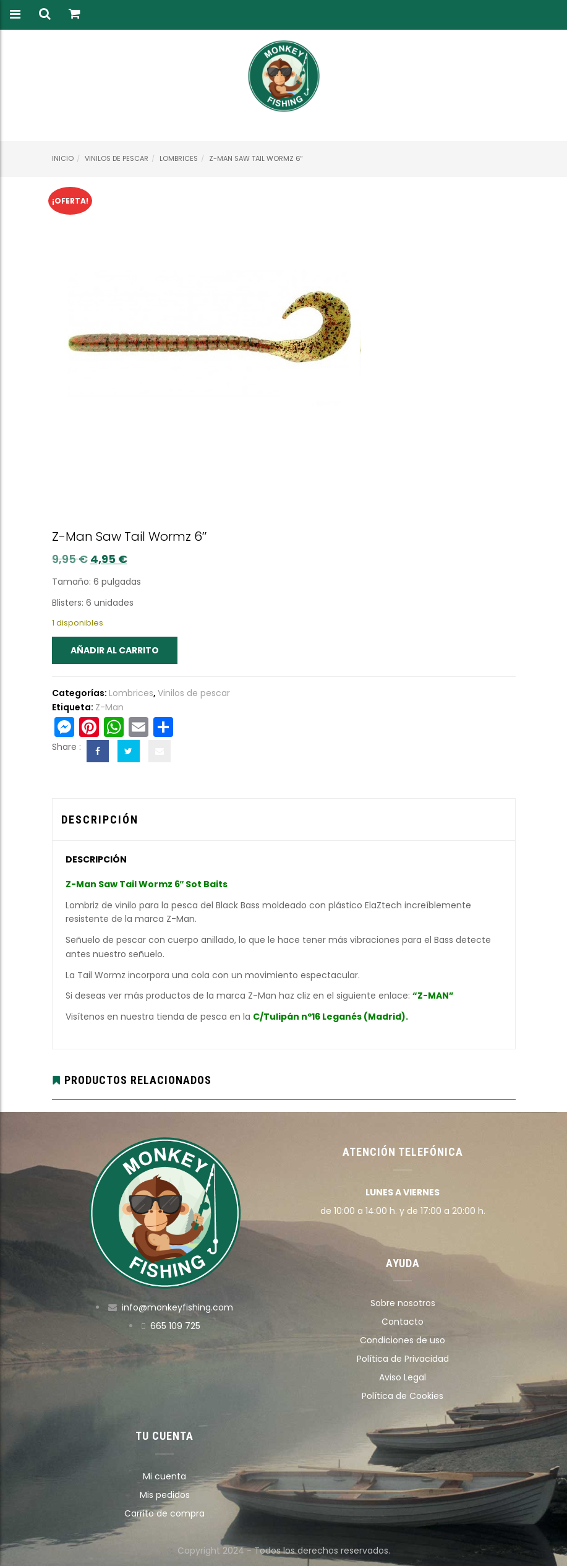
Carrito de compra (164, 1513)
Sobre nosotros (402, 1303)
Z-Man (109, 707)
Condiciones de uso (402, 1340)
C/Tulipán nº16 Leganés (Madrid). (330, 1016)
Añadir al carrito (114, 650)
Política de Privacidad (403, 1359)
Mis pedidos (165, 1495)
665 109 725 (175, 1326)
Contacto (403, 1321)
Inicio (63, 158)
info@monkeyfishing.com (177, 1307)
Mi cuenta (164, 1476)
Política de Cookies (402, 1396)
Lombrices (179, 158)
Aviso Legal (402, 1377)
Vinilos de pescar (116, 158)
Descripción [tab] (100, 819)
